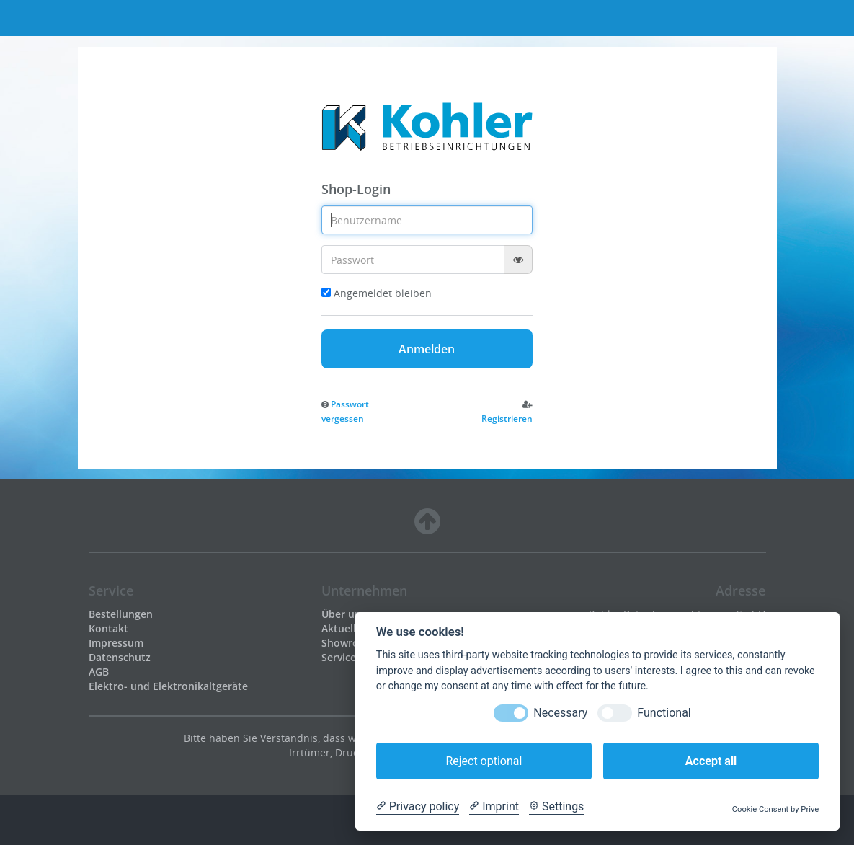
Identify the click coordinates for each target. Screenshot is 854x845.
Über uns (343, 614)
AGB (99, 671)
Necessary (560, 713)
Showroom (348, 643)
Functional (663, 713)
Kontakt (108, 628)
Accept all (711, 761)
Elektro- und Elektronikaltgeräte (168, 686)
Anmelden (427, 349)
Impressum (116, 643)
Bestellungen (121, 614)
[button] (345, 411)
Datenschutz (120, 657)
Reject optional (483, 761)
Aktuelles (344, 628)
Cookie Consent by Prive (775, 809)
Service (338, 657)
